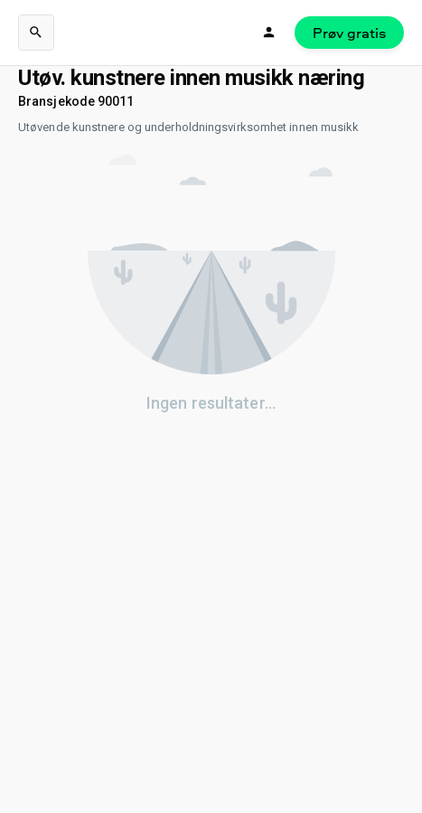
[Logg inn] (269, 32)
